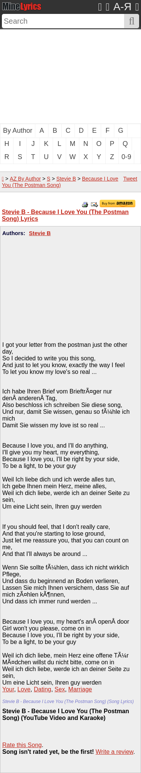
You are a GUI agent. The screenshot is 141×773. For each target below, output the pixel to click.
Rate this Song (22, 745)
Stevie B (66, 179)
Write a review (114, 752)
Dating (42, 689)
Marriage (80, 689)
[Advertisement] (70, 76)
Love (23, 689)
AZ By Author (25, 179)
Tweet (130, 179)
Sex (60, 689)
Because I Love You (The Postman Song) (60, 182)
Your (8, 689)
